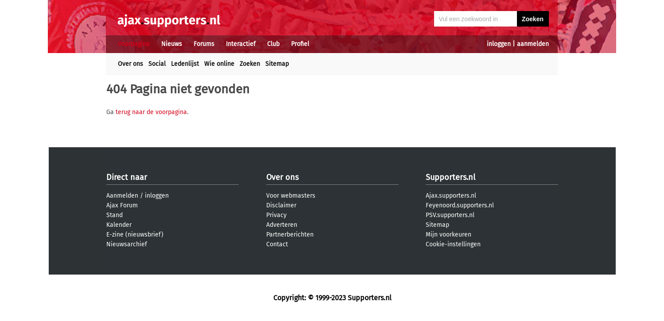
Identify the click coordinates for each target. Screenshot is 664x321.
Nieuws (171, 44)
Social (157, 64)
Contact (277, 244)
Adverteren (281, 225)
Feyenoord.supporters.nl (460, 205)
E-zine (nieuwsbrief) (134, 234)
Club (273, 44)
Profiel (300, 44)
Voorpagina (134, 44)
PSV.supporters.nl (450, 215)
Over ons (130, 64)
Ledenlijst (185, 64)
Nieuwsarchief (126, 244)
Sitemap (277, 64)
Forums (204, 44)
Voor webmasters (290, 195)
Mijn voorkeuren (448, 234)
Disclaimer (281, 205)
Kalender (119, 225)
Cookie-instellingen (453, 244)
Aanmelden (122, 195)
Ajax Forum (122, 205)
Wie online (219, 64)
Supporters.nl (450, 177)
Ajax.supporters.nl (451, 195)
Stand (114, 215)
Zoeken (250, 64)
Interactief (241, 44)
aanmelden (533, 44)
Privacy (276, 215)
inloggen (499, 44)
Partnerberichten (290, 234)
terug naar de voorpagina (151, 112)
